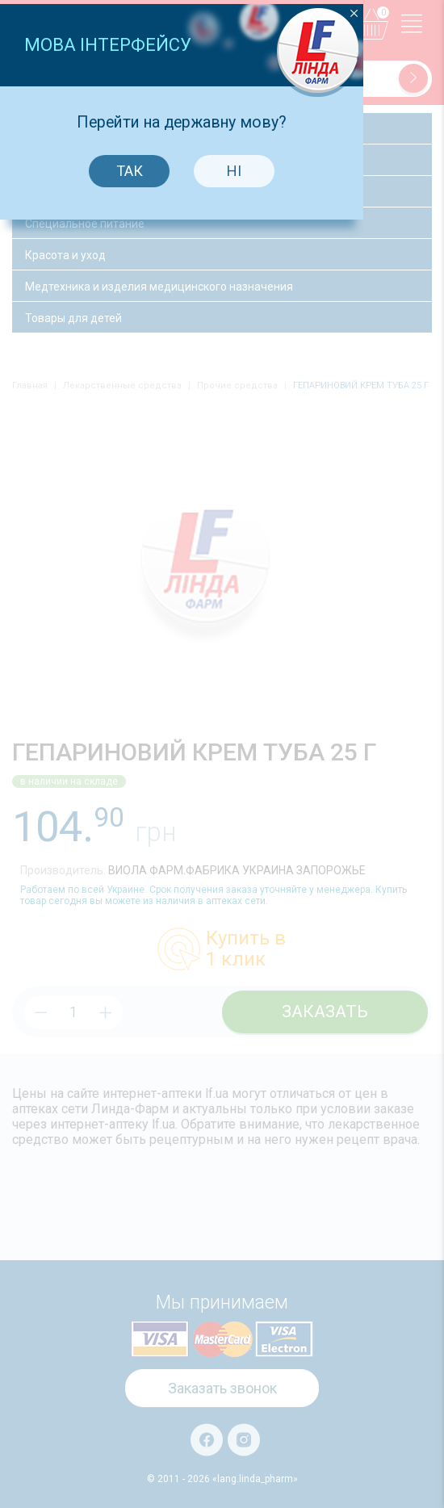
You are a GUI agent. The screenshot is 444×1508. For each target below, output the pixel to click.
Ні (274, 777)
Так (169, 777)
